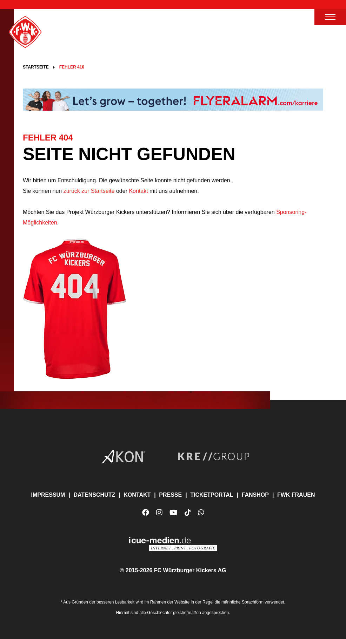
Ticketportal (211, 495)
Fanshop (255, 495)
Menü (330, 17)
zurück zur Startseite (88, 191)
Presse (170, 495)
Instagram (159, 512)
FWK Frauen (296, 495)
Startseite (36, 67)
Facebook (145, 512)
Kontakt (138, 191)
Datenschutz (94, 495)
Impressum (48, 495)
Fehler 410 (71, 67)
